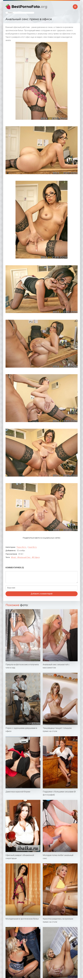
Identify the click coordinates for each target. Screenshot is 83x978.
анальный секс (24, 557)
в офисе (36, 557)
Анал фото (32, 547)
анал (14, 557)
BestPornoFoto (29, 6)
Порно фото (21, 547)
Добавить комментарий (41, 594)
